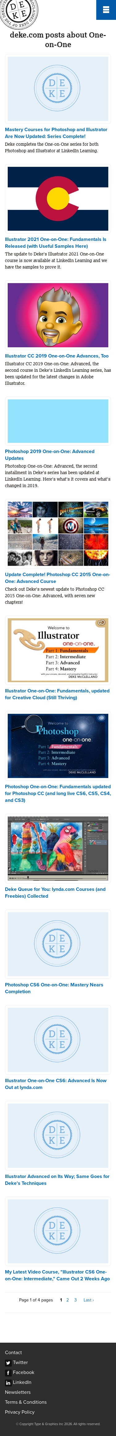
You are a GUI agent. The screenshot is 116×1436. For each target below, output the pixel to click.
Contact (13, 1352)
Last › (89, 1300)
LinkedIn (22, 1382)
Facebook (23, 1372)
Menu (106, 10)
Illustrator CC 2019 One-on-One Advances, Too (57, 356)
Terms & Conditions (26, 1402)
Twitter (20, 1362)
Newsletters (18, 1392)
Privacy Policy (20, 1412)
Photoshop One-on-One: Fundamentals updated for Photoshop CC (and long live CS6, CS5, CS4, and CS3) (58, 793)
